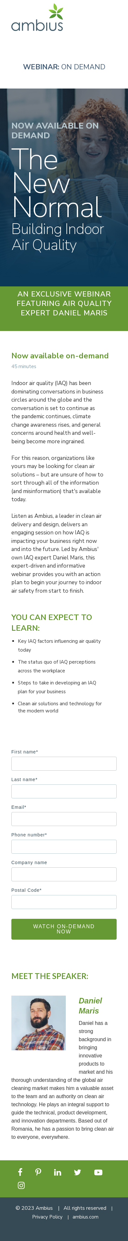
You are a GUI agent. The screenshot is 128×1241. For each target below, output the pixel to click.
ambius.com (86, 1217)
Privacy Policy (47, 1217)
